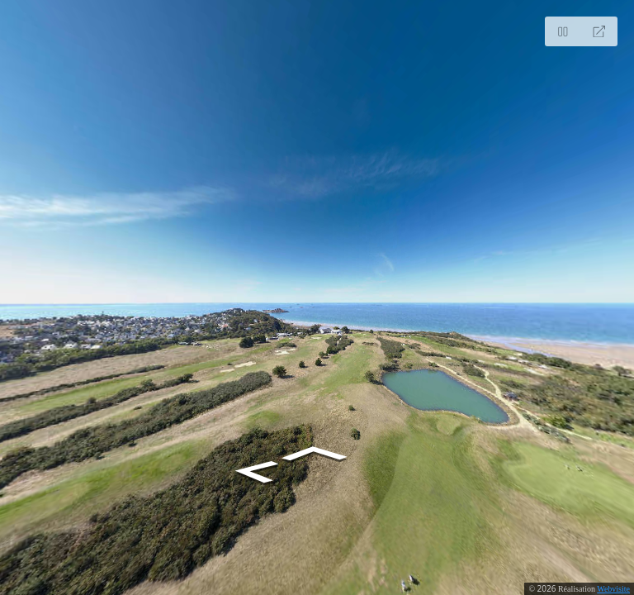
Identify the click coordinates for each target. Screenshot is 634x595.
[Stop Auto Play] (563, 31)
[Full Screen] (599, 31)
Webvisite (613, 588)
